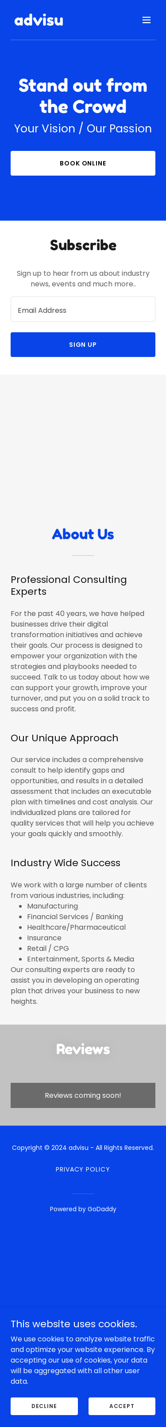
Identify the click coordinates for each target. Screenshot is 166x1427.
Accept (122, 1405)
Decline (44, 1405)
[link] (38, 23)
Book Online (83, 163)
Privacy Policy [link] (83, 1169)
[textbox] (83, 309)
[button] (146, 20)
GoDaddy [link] (102, 1209)
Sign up (83, 344)
